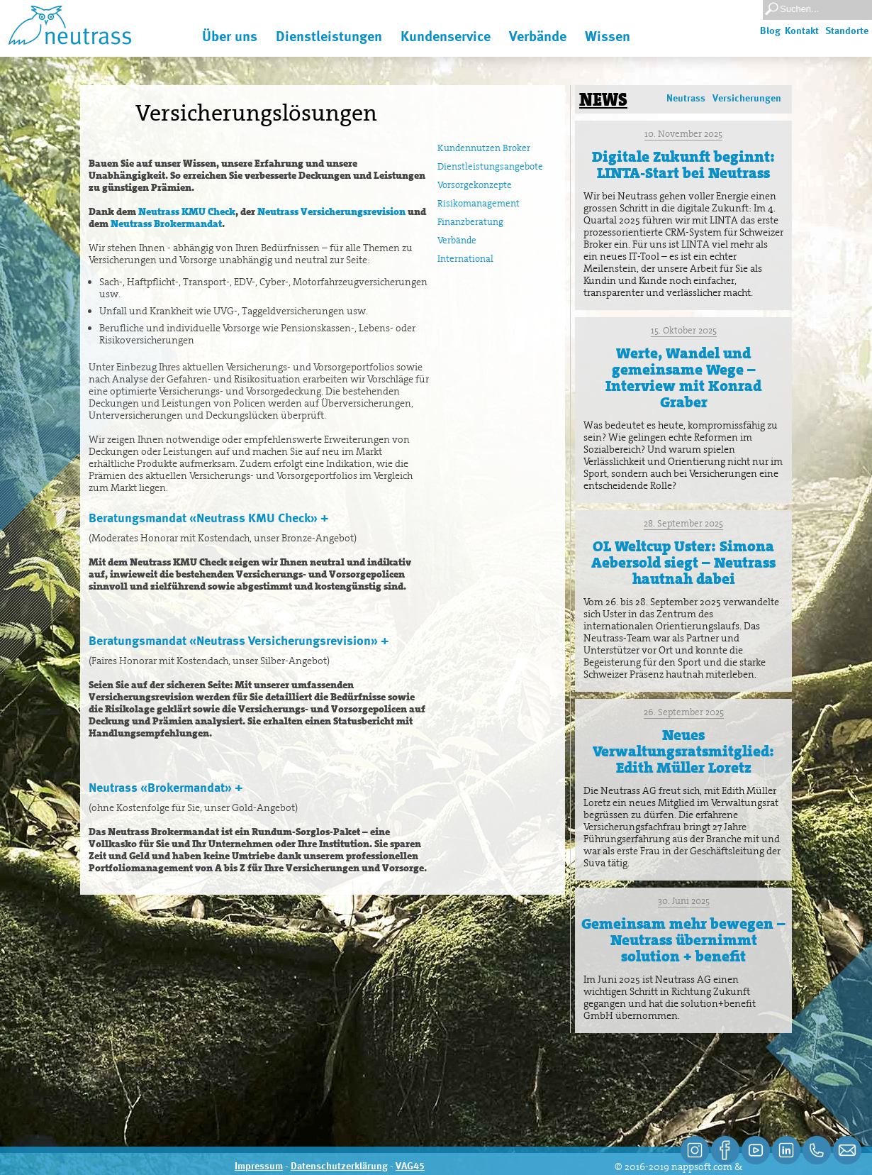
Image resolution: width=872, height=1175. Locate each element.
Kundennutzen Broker (483, 148)
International (465, 259)
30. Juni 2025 (684, 901)
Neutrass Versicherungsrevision (331, 211)
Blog (770, 31)
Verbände (456, 240)
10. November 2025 (683, 134)
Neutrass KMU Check (186, 211)
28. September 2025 (683, 523)
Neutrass (685, 99)
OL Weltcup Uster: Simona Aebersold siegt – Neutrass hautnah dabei (683, 562)
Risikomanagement (478, 203)
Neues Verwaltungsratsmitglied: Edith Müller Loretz (683, 751)
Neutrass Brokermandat (166, 223)
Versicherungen (746, 99)
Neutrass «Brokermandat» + (165, 788)
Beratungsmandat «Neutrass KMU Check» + (208, 518)
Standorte (846, 31)
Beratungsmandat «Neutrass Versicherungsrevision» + (239, 641)
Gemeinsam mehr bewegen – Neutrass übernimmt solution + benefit (683, 940)
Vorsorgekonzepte (474, 185)
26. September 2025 (684, 712)
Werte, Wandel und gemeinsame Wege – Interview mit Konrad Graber (683, 377)
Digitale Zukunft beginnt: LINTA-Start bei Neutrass (683, 165)
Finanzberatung (470, 222)
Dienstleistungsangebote (490, 166)
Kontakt (802, 31)
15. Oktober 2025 (684, 330)
